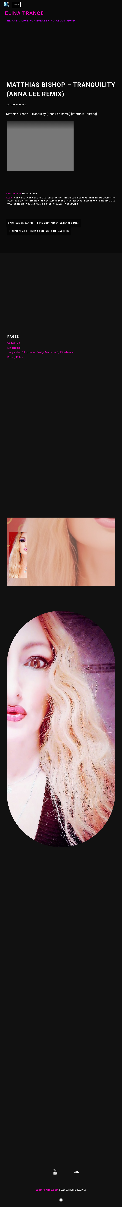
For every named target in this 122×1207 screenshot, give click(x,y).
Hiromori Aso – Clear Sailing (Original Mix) (39, 231)
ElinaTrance (18, 105)
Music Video (29, 194)
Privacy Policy (15, 357)
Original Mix (107, 201)
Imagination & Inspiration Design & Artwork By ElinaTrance (40, 352)
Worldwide (71, 204)
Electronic (55, 198)
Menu (16, 5)
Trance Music (15, 204)
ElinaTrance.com (47, 1190)
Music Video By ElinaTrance (47, 201)
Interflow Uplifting (102, 198)
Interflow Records (76, 198)
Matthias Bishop (17, 201)
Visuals (58, 204)
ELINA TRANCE (24, 13)
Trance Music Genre (38, 204)
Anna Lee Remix (36, 198)
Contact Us (13, 342)
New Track (90, 201)
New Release (74, 201)
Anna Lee (19, 198)
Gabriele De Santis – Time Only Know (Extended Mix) (43, 223)
